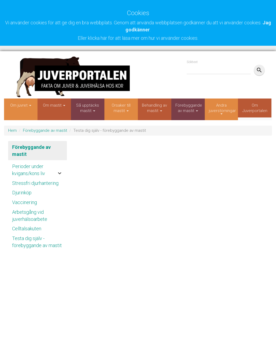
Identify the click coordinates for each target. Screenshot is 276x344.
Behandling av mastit (154, 108)
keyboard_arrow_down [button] (59, 173)
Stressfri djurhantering (35, 183)
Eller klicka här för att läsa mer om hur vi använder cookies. (138, 38)
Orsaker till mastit (121, 108)
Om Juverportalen (254, 108)
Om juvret (20, 105)
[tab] (37, 168)
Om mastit (54, 105)
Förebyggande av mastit (188, 108)
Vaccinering (24, 202)
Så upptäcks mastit (87, 108)
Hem (12, 130)
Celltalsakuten (26, 228)
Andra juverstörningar (222, 108)
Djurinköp (22, 192)
